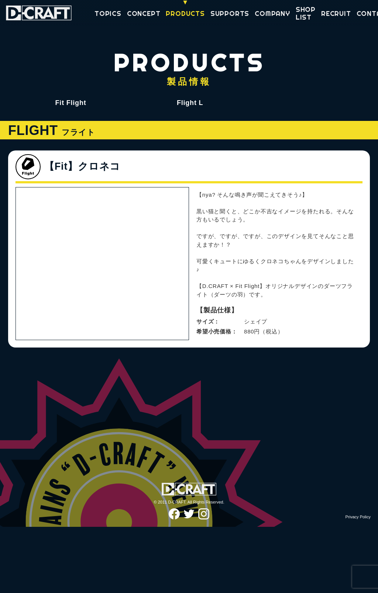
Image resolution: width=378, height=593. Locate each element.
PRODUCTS (185, 14)
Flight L (190, 102)
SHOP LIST (306, 13)
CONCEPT (144, 14)
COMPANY (272, 14)
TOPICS (107, 14)
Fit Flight (70, 102)
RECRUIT (336, 14)
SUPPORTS (229, 14)
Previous (27, 384)
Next (177, 384)
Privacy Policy (358, 583)
